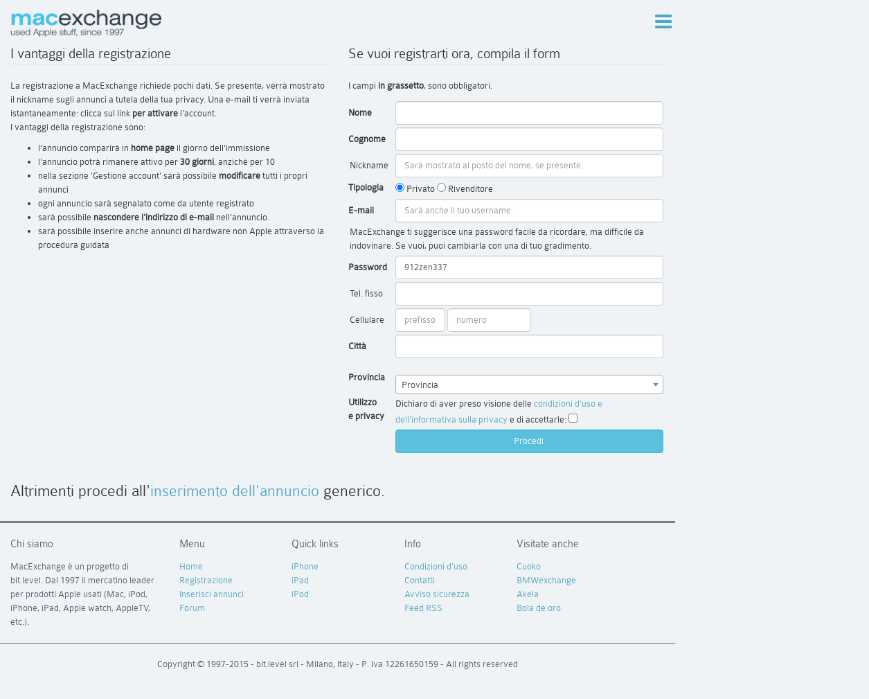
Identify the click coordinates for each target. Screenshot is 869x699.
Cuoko (529, 566)
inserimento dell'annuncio (234, 490)
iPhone (305, 566)
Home (191, 566)
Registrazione (206, 580)
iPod (300, 594)
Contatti (419, 580)
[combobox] (529, 384)
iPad (300, 580)
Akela (528, 594)
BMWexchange (546, 580)
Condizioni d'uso (435, 566)
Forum (192, 608)
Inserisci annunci (211, 594)
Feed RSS (423, 608)
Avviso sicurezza (436, 594)
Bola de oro (539, 608)
